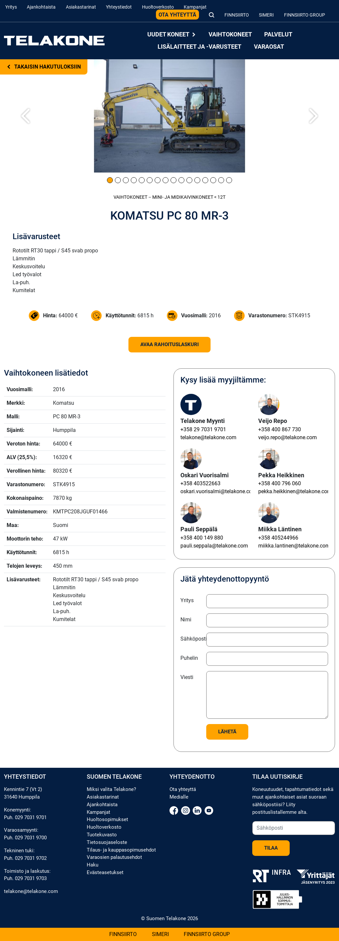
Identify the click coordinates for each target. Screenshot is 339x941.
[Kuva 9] (173, 180)
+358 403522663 (200, 483)
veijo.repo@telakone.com (287, 437)
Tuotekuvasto (102, 835)
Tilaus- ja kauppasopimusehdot (121, 850)
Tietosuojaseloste (107, 842)
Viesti (186, 677)
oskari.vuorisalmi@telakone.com (218, 491)
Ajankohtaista (41, 7)
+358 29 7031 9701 (203, 429)
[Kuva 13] (205, 180)
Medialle (179, 797)
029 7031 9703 (31, 878)
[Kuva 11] (189, 180)
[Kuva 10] (181, 180)
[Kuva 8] (166, 180)
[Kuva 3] (126, 180)
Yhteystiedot (119, 7)
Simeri (266, 15)
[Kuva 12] (197, 180)
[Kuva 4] (134, 180)
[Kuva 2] (118, 180)
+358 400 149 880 (201, 538)
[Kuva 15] (221, 180)
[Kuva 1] (110, 180)
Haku (92, 865)
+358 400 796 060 (279, 483)
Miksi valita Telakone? (111, 789)
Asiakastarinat (81, 7)
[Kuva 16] (229, 180)
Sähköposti (191, 639)
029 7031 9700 (31, 838)
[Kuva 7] (158, 180)
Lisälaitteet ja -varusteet (199, 46)
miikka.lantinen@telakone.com (294, 546)
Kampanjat (195, 7)
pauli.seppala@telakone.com (214, 546)
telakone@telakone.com (208, 437)
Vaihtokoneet (230, 34)
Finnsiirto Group (304, 15)
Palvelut (278, 34)
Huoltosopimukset (107, 819)
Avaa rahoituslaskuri (169, 344)
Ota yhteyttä (177, 15)
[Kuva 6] (150, 180)
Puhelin (189, 658)
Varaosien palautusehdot (114, 857)
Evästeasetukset (105, 872)
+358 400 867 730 (279, 429)
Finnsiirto (236, 15)
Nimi (185, 619)
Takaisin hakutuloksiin (44, 67)
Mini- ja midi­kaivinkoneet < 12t (188, 197)
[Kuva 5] (142, 180)
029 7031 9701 (31, 817)
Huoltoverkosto (158, 7)
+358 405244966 (278, 538)
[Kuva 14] (213, 180)
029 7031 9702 (31, 858)
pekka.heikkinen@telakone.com (295, 491)
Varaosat (269, 46)
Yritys (11, 7)
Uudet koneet (171, 34)
